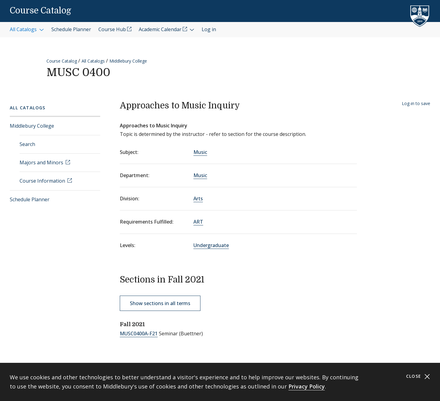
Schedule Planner (30, 199)
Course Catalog (40, 11)
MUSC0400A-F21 (139, 333)
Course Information (43, 180)
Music (200, 152)
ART (198, 221)
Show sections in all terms (160, 303)
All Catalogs (93, 61)
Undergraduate (211, 245)
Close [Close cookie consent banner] (418, 376)
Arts (198, 198)
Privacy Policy (306, 386)
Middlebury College (128, 61)
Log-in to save (416, 103)
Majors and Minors (42, 162)
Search (27, 144)
